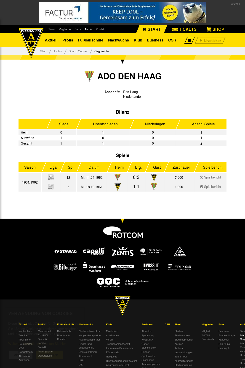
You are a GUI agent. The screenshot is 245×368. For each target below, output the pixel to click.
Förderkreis (112, 352)
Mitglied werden (206, 333)
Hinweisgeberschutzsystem (121, 361)
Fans (78, 29)
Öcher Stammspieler (149, 345)
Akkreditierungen (184, 361)
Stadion (179, 331)
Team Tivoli (181, 356)
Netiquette (111, 356)
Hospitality (147, 339)
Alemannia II (85, 356)
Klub (138, 40)
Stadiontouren (182, 335)
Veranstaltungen (183, 352)
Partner (145, 352)
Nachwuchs (118, 40)
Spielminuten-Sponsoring (148, 358)
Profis (67, 40)
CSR (172, 40)
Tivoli (51, 29)
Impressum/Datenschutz (119, 348)
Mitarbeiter (112, 331)
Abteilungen (112, 335)
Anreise (179, 344)
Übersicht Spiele (88, 352)
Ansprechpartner (150, 364)
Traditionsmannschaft (118, 344)
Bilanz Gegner (78, 51)
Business (155, 40)
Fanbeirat (223, 339)
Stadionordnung (183, 365)
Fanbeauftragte (226, 335)
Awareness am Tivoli (117, 365)
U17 (81, 364)
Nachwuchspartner (89, 339)
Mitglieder (65, 29)
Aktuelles (146, 331)
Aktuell (51, 40)
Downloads (208, 339)
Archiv (88, 29)
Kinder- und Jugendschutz (87, 345)
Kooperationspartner (90, 335)
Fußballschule (90, 40)
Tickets (179, 348)
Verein (109, 339)
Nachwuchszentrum (90, 331)
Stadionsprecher (184, 339)
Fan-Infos (223, 331)
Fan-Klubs (224, 344)
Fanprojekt (224, 348)
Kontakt (100, 29)
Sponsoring (147, 335)
